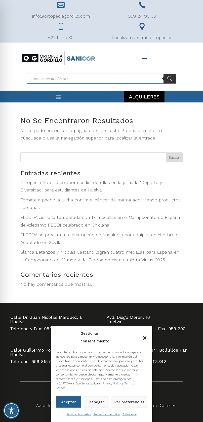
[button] (144, 337)
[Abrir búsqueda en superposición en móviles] (101, 79)
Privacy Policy (112, 383)
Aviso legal (129, 414)
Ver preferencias (129, 402)
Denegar (96, 402)
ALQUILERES (144, 97)
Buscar (174, 157)
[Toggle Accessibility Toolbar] (11, 410)
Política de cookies (79, 414)
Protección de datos (106, 414)
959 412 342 (153, 361)
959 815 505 (44, 361)
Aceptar (68, 402)
